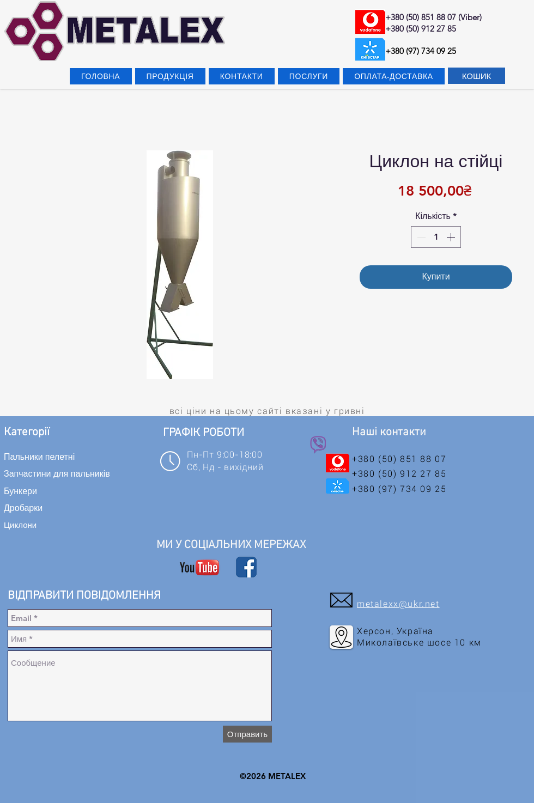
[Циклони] (48, 524)
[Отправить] (247, 734)
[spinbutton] (436, 237)
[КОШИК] (476, 76)
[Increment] (451, 237)
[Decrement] (420, 237)
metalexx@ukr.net (398, 604)
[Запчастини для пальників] (62, 473)
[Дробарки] (48, 507)
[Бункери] (52, 491)
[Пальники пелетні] (60, 456)
